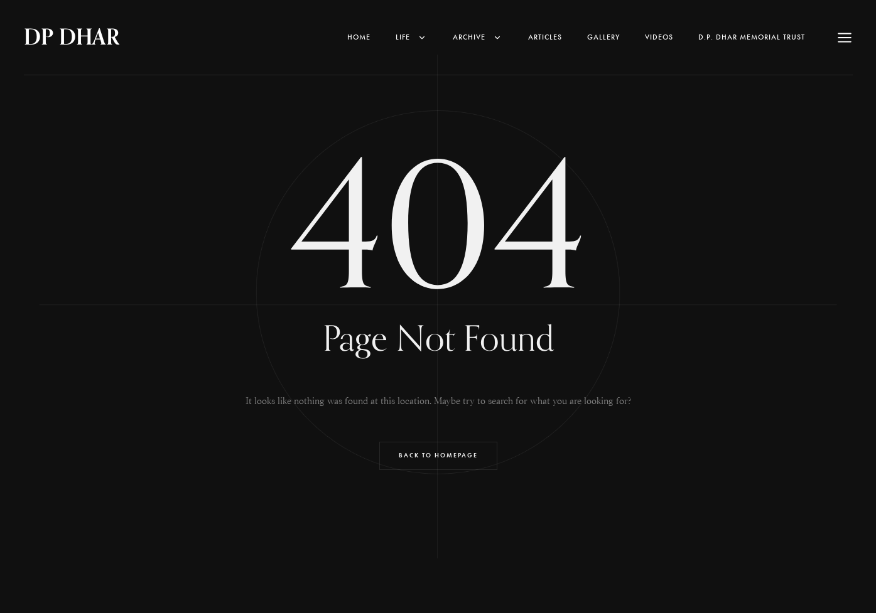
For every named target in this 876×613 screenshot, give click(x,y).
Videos (659, 37)
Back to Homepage (438, 455)
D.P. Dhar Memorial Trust (751, 37)
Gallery (603, 37)
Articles (545, 37)
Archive (478, 37)
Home (358, 37)
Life (412, 37)
